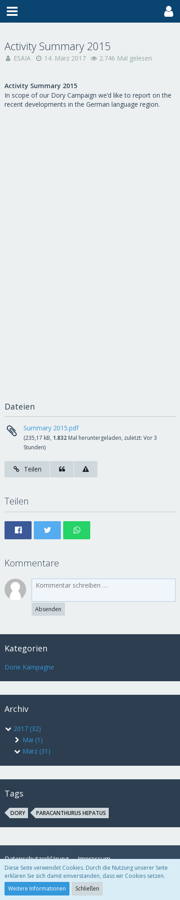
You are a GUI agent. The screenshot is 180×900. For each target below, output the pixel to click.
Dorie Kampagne (29, 667)
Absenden (48, 609)
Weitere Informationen (37, 888)
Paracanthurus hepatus (71, 813)
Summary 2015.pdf (50, 428)
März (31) (32, 751)
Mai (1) (28, 739)
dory (17, 813)
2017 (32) (23, 728)
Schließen (87, 888)
